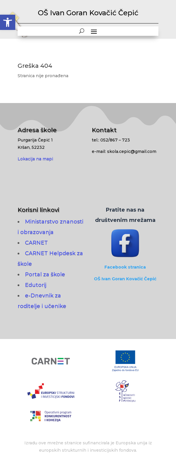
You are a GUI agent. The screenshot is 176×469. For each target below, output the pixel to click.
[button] (7, 22)
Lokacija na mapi (35, 158)
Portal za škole (45, 274)
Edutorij (35, 285)
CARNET (36, 242)
